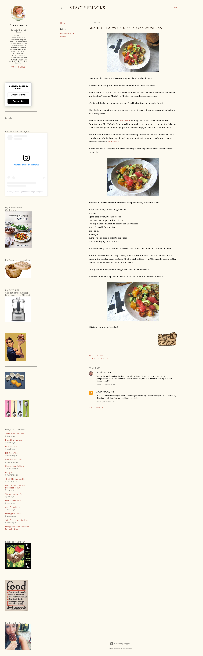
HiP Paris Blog (11, 453)
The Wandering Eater (14, 494)
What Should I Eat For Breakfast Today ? (15, 486)
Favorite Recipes (67, 33)
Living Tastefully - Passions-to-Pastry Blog (17, 527)
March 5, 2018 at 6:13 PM (105, 385)
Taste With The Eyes (14, 434)
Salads (63, 37)
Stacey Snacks (87, 8)
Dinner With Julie (13, 501)
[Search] (176, 8)
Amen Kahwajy (103, 392)
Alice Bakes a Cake (13, 459)
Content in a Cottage (14, 466)
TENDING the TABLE (15, 479)
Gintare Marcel (126, 649)
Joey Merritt (101, 372)
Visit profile (18, 67)
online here (113, 141)
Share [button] (62, 23)
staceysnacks (27, 192)
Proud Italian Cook (13, 440)
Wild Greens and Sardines (16, 520)
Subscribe (18, 101)
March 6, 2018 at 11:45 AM (105, 402)
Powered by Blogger (120, 643)
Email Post (99, 355)
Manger (8, 472)
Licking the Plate (13, 514)
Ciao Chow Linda (12, 507)
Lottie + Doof (11, 447)
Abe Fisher (125, 120)
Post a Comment (96, 408)
